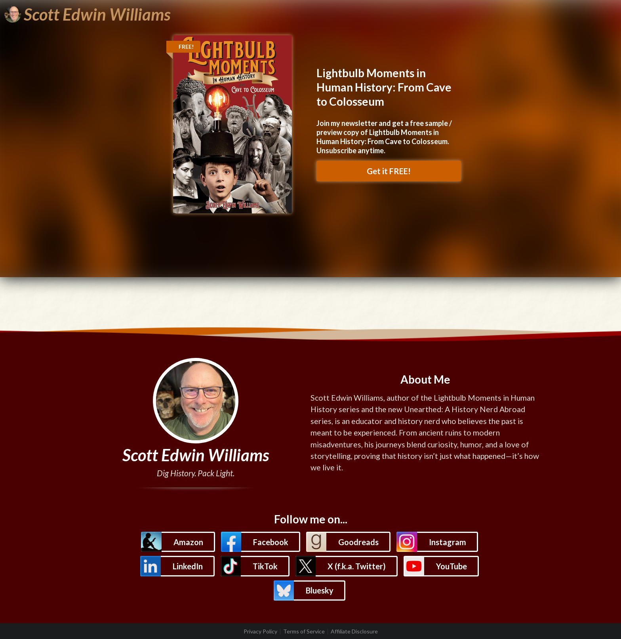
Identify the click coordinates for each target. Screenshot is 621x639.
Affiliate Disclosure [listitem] (354, 631)
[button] (178, 542)
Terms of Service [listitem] (304, 631)
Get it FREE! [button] (389, 171)
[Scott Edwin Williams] (87, 14)
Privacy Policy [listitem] (260, 631)
